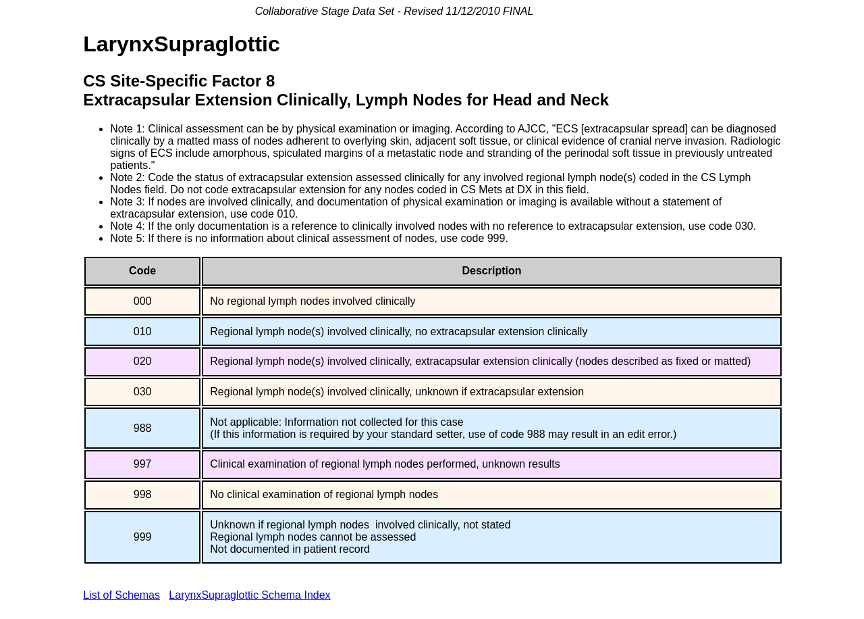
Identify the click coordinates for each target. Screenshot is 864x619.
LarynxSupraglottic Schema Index (249, 595)
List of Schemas (121, 595)
